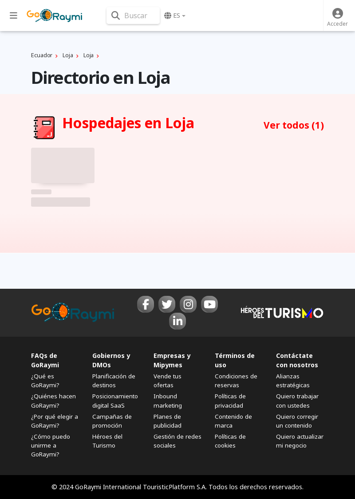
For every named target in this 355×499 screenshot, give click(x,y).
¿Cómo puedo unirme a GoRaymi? (50, 445)
